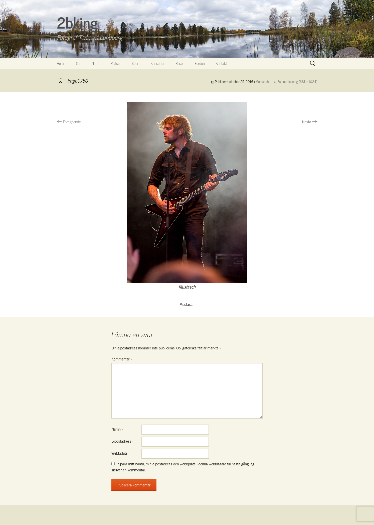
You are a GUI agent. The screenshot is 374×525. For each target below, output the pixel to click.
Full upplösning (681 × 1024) (297, 81)
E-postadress (122, 441)
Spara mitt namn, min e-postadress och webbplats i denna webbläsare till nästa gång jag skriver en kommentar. (182, 466)
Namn (117, 429)
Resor (180, 63)
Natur (96, 63)
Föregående (69, 121)
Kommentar (121, 358)
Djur (77, 63)
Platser (116, 63)
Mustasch (262, 81)
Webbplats (119, 453)
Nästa (309, 121)
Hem (60, 63)
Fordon (200, 63)
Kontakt (221, 63)
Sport (135, 63)
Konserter (158, 63)
